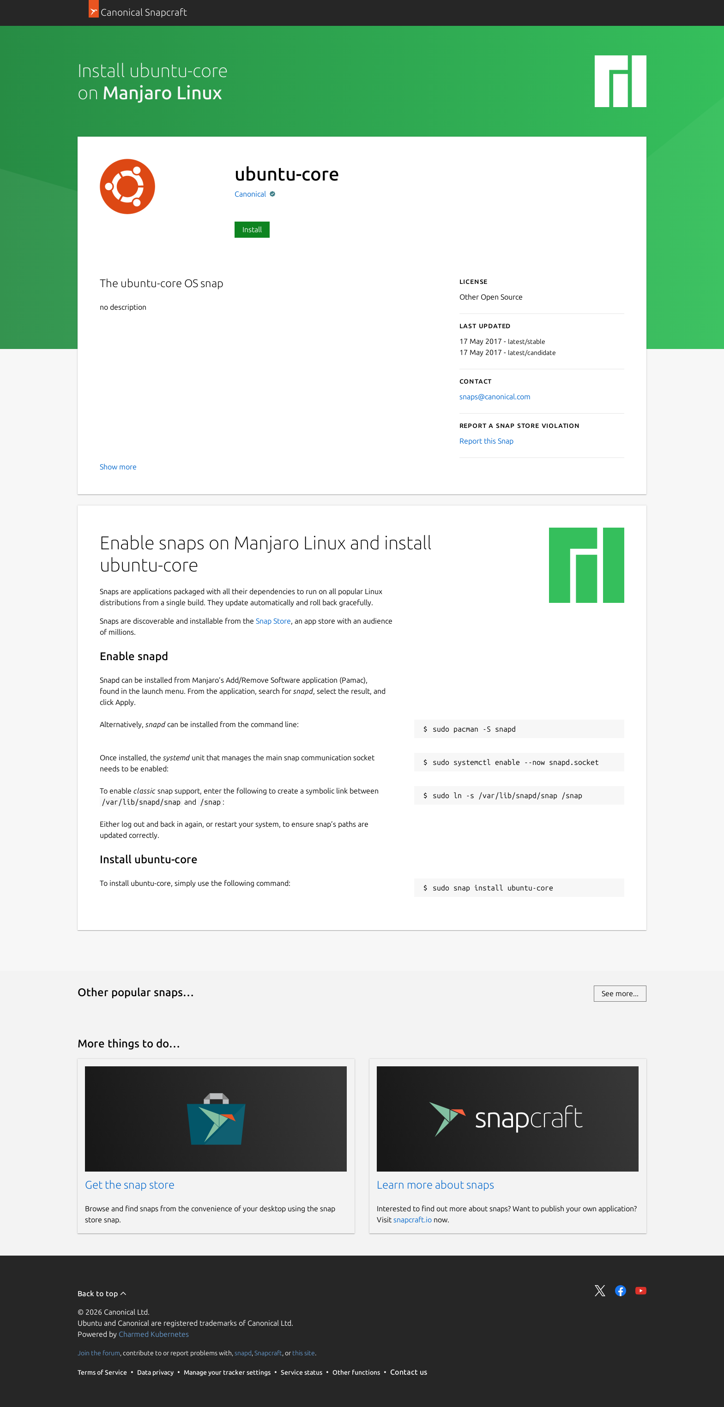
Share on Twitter (600, 1290)
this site (303, 1353)
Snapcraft (268, 1353)
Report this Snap (486, 441)
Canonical (251, 194)
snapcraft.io (412, 1219)
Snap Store (273, 621)
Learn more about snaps (435, 1185)
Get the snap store (130, 1185)
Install (252, 229)
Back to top (102, 1293)
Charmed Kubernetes (154, 1334)
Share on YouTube (640, 1290)
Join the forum (99, 1353)
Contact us (408, 1372)
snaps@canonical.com (495, 396)
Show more (118, 467)
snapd (243, 1353)
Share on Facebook (620, 1290)
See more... (620, 993)
